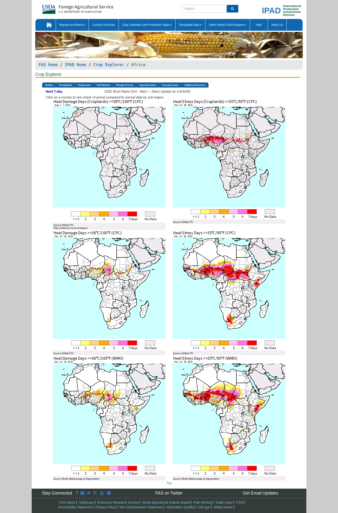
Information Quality (180, 507)
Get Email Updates (260, 493)
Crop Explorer (108, 64)
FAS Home (48, 64)
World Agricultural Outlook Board (166, 502)
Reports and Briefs (72, 24)
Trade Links (223, 502)
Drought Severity (124, 85)
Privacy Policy (105, 507)
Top (169, 483)
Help (259, 24)
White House (223, 507)
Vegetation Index (147, 85)
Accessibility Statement (75, 507)
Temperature (84, 85)
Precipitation (65, 85)
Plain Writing (202, 502)
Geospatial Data (190, 24)
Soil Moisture (103, 85)
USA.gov (203, 507)
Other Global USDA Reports (227, 24)
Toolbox (49, 85)
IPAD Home (75, 64)
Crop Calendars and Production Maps (147, 24)
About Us (277, 24)
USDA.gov (86, 502)
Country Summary (103, 24)
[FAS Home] (66, 8)
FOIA (240, 502)
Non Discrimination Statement (141, 507)
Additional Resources (194, 85)
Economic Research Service (118, 502)
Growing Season (170, 85)
